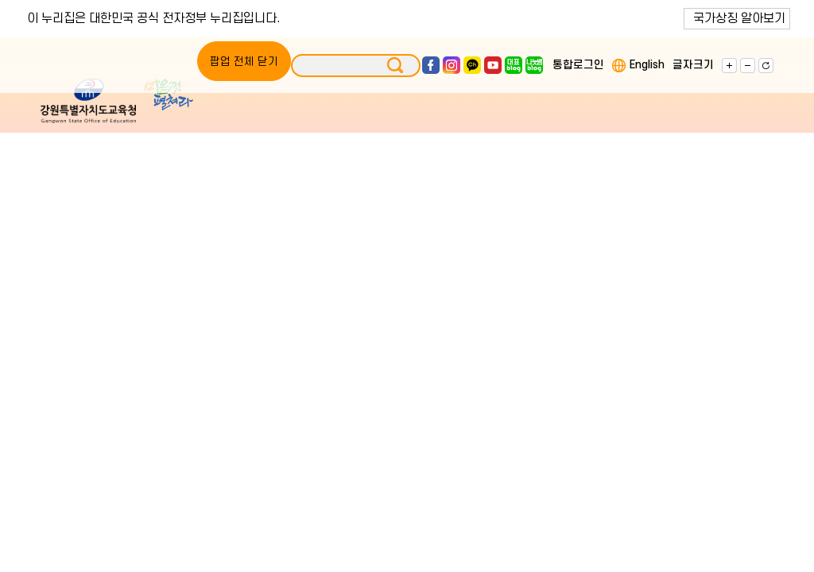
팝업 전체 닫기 (244, 62)
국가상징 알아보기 (739, 18)
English (647, 65)
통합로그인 (578, 65)
